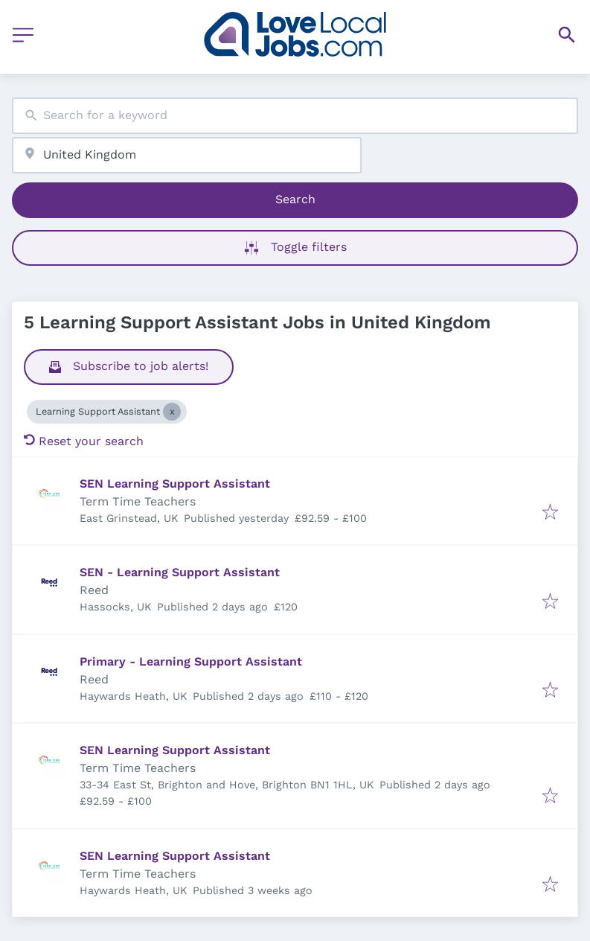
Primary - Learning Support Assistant (191, 661)
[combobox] (295, 116)
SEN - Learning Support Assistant (180, 572)
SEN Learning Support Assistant (175, 483)
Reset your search (84, 441)
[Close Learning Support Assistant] (172, 412)
